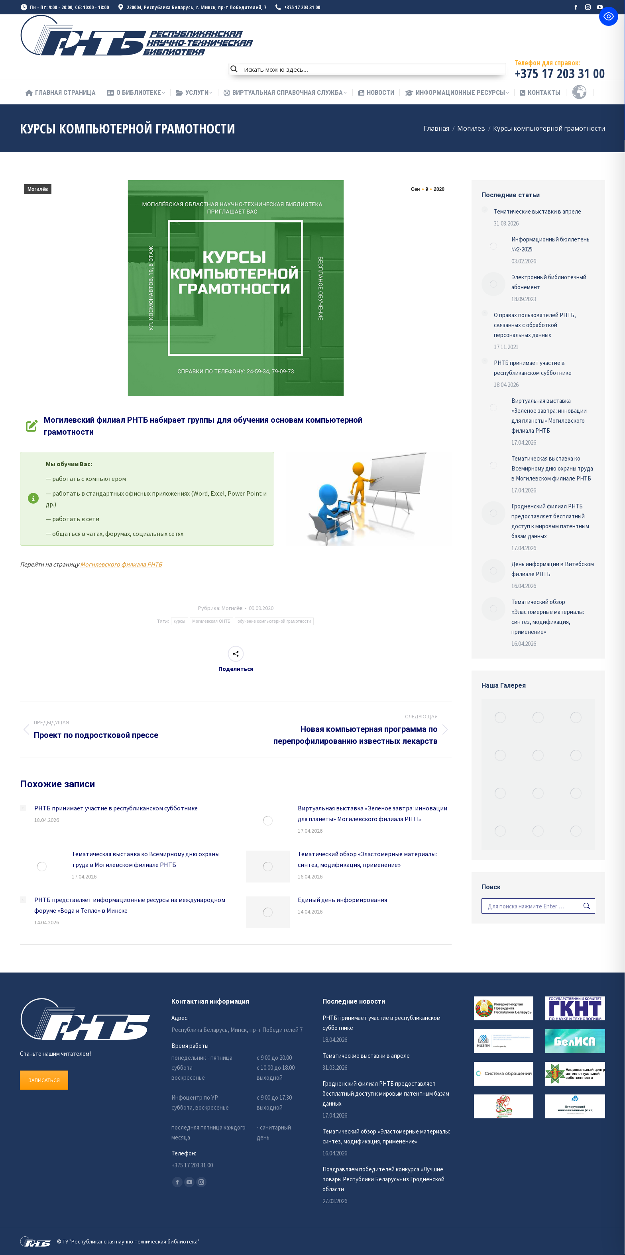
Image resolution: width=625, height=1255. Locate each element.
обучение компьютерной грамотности (274, 621)
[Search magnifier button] (234, 69)
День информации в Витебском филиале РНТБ (552, 569)
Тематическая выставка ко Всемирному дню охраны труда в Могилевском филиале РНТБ (146, 859)
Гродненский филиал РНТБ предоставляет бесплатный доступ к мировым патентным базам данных (550, 521)
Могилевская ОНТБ (212, 621)
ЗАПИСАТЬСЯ (44, 1080)
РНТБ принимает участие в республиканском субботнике (116, 808)
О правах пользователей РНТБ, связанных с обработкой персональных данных (535, 325)
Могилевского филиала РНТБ (121, 564)
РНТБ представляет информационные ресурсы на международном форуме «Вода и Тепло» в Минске (129, 905)
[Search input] (373, 69)
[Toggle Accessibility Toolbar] (608, 16)
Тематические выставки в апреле (537, 211)
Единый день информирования (342, 900)
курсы (179, 621)
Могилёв (38, 189)
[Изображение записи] (23, 808)
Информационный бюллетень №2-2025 (550, 244)
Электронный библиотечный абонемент (548, 282)
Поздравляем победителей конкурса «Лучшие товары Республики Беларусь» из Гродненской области (383, 1179)
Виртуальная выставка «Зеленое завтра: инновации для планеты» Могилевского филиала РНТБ (372, 813)
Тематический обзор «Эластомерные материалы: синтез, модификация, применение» (367, 859)
